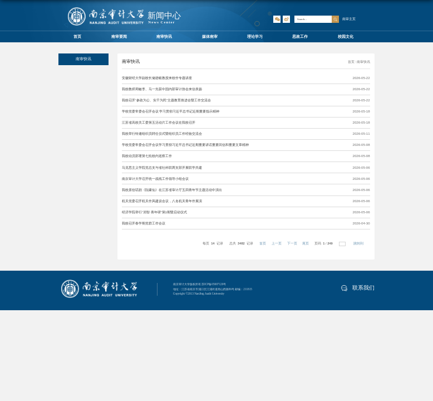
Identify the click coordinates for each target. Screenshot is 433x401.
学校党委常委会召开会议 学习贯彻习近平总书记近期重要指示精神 (171, 111)
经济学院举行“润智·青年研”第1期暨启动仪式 (154, 212)
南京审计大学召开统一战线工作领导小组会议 (155, 178)
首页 (77, 36)
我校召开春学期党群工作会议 (143, 223)
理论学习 (255, 36)
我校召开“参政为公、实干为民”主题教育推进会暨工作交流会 (166, 100)
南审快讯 (164, 36)
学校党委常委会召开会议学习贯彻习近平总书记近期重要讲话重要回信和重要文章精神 (185, 144)
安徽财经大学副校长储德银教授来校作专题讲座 (157, 78)
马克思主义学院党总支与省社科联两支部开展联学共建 (162, 167)
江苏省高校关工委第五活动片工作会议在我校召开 (158, 122)
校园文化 (345, 36)
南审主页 (349, 19)
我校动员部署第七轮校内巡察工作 (147, 156)
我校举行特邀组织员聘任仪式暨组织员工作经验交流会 (162, 133)
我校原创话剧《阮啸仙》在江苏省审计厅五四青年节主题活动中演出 (172, 190)
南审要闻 (119, 36)
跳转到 (359, 243)
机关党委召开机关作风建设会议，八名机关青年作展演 (162, 201)
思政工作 (300, 36)
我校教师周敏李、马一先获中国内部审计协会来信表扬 (162, 89)
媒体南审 (210, 36)
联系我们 (357, 288)
